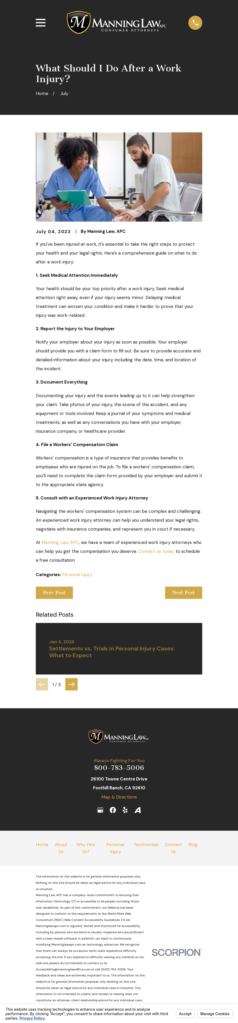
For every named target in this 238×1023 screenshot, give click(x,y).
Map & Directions (119, 797)
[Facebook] (113, 810)
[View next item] (71, 684)
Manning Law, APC (60, 542)
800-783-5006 (119, 768)
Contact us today (156, 551)
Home (42, 844)
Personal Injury (77, 574)
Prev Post (54, 592)
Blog (193, 844)
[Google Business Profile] (100, 810)
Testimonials (146, 844)
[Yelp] (125, 810)
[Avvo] (138, 810)
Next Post (183, 592)
